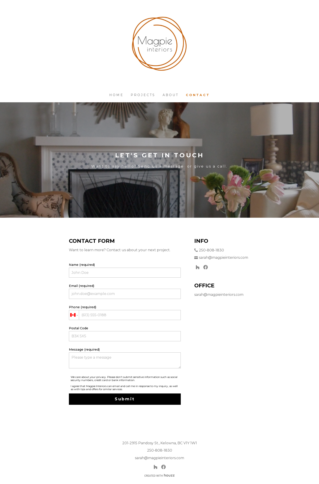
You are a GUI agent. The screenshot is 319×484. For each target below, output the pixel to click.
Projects (143, 95)
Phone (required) (125, 312)
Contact (198, 95)
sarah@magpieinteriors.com (223, 257)
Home (116, 95)
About (171, 95)
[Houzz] (197, 267)
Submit (125, 399)
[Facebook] (205, 267)
